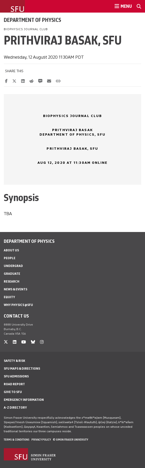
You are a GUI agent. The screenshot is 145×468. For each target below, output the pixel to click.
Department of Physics (32, 19)
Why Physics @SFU (18, 305)
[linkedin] (14, 342)
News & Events (15, 289)
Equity (9, 297)
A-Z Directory (15, 407)
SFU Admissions (16, 376)
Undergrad (13, 266)
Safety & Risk (14, 361)
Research (11, 281)
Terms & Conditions (16, 439)
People (9, 258)
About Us (11, 250)
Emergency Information (24, 400)
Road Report (14, 384)
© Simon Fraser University (70, 439)
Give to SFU (13, 392)
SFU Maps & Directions (22, 368)
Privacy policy (41, 439)
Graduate (12, 273)
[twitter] (6, 342)
